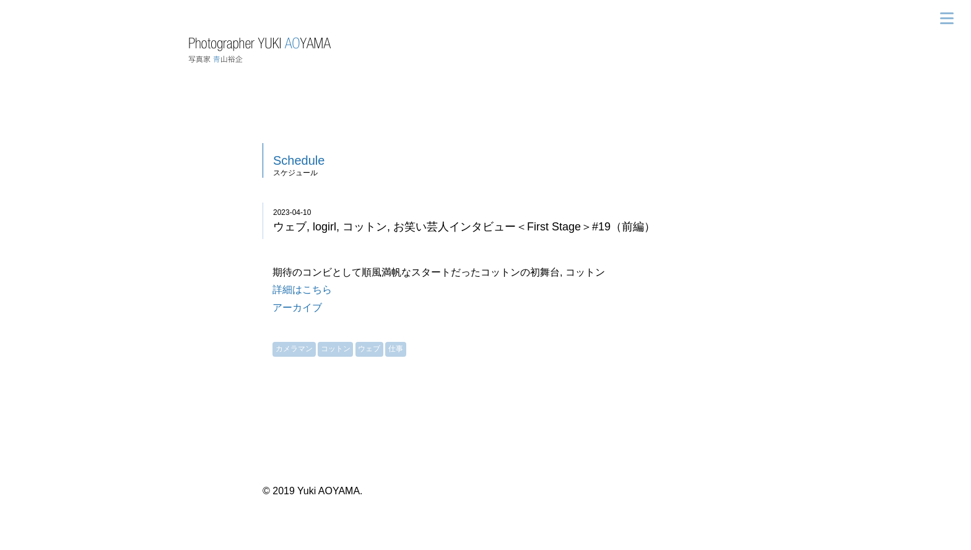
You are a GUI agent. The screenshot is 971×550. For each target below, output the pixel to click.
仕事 (395, 348)
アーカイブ (297, 307)
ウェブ (369, 348)
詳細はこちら (302, 289)
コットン (336, 348)
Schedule (298, 160)
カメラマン (294, 348)
